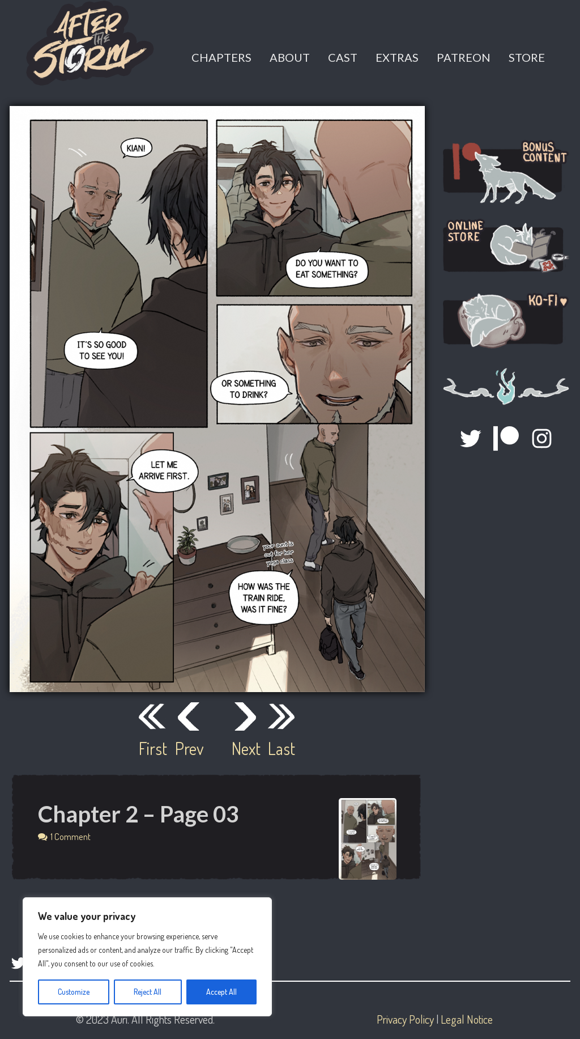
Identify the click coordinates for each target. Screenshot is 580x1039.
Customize (73, 991)
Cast (342, 57)
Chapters (221, 57)
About (290, 57)
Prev (188, 748)
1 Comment (70, 836)
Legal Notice (467, 1019)
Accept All (221, 991)
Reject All (147, 991)
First (152, 748)
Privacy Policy (405, 1019)
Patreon (464, 57)
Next (245, 748)
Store (527, 57)
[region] (147, 956)
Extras (397, 57)
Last (281, 748)
